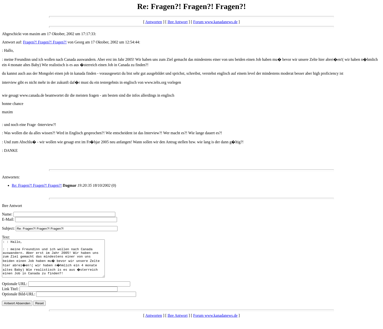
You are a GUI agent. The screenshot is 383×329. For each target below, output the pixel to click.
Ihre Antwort (178, 22)
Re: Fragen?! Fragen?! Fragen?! (37, 185)
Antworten (153, 22)
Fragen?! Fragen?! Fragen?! (45, 42)
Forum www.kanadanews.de (215, 22)
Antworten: (11, 177)
